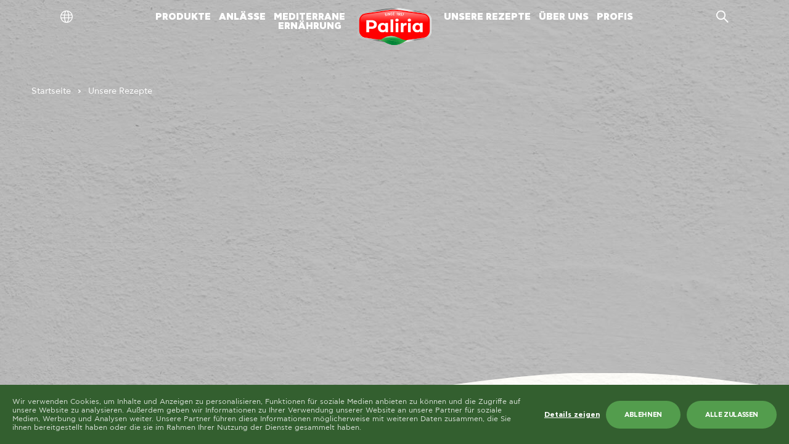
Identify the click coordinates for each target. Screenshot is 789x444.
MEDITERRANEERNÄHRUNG (309, 21)
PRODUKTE (183, 17)
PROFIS (615, 17)
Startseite (51, 91)
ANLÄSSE (242, 17)
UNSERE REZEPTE (487, 17)
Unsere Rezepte (120, 91)
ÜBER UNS (564, 17)
